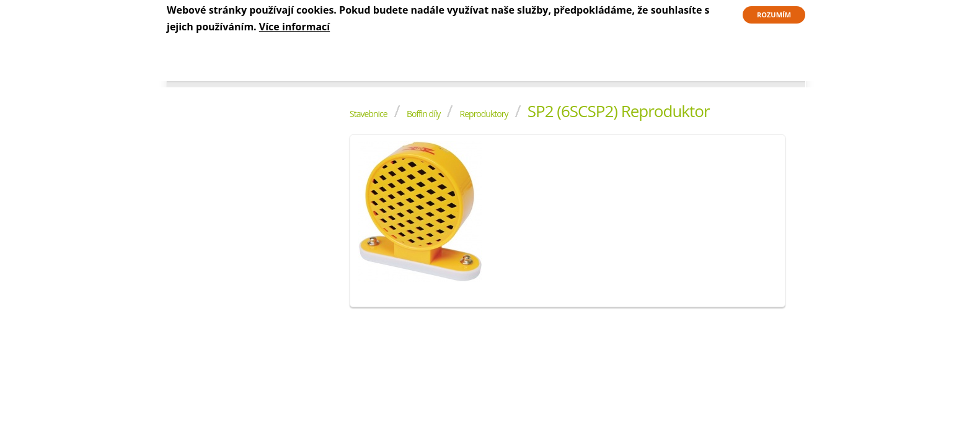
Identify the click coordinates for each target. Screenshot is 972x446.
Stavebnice (368, 114)
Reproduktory (484, 114)
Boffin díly (423, 114)
